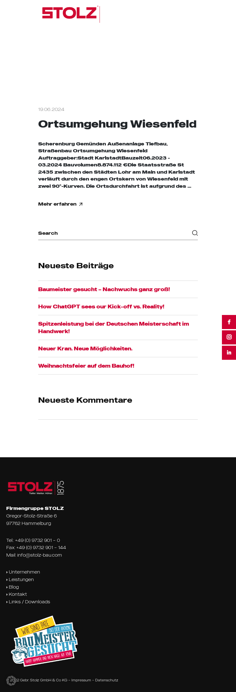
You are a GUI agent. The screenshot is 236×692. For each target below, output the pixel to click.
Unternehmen (23, 572)
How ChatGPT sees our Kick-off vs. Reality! (101, 306)
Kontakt (16, 594)
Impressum (81, 680)
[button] (11, 680)
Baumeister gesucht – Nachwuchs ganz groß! (104, 289)
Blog (12, 587)
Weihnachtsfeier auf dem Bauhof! (86, 366)
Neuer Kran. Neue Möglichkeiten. (85, 348)
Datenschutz (106, 680)
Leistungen (20, 579)
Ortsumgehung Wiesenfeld (117, 124)
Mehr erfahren (60, 204)
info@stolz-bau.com (39, 555)
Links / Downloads (28, 602)
